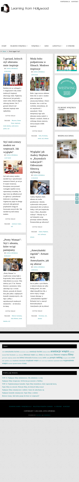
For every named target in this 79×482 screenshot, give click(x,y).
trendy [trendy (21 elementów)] (10, 360)
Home (4, 51)
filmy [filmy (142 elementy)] (71, 354)
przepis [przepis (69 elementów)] (53, 357)
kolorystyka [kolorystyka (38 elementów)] (28, 357)
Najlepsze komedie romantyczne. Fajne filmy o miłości (20, 393)
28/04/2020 (34, 75)
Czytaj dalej (10, 115)
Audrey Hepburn (43, 231)
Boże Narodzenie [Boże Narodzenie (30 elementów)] (11, 355)
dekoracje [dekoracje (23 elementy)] (21, 354)
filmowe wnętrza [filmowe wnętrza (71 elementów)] (60, 355)
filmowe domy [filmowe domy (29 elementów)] (49, 355)
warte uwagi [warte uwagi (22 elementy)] (44, 360)
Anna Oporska (12, 68)
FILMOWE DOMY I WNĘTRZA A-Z (20, 406)
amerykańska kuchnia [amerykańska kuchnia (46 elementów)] (12, 351)
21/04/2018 (34, 178)
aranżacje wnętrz (16, 224)
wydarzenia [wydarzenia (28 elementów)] (50, 360)
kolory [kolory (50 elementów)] (22, 358)
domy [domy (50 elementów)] (41, 355)
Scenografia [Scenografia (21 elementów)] (65, 357)
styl (8, 128)
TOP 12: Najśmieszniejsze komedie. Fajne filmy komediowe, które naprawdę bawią (29, 384)
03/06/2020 (7, 71)
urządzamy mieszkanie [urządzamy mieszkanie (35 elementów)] (19, 360)
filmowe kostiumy (17, 316)
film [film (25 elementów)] (44, 355)
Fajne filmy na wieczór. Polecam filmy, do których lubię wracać (23, 387)
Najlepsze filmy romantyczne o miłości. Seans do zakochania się (23, 390)
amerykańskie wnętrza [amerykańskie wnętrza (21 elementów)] (24, 351)
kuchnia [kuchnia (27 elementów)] (40, 357)
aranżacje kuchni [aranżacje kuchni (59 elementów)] (35, 351)
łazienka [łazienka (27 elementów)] (10, 363)
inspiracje (17, 123)
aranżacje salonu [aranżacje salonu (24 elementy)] (46, 351)
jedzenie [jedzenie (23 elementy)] (14, 357)
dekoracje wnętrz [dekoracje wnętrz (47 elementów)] (29, 355)
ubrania (46, 138)
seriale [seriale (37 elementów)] (73, 357)
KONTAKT (74, 1)
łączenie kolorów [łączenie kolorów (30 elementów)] (17, 363)
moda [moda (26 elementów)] (48, 357)
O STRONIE (58, 406)
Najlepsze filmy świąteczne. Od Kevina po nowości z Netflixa (22, 381)
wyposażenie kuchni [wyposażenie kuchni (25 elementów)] (58, 360)
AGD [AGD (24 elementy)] (3, 351)
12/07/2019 (7, 158)
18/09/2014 (34, 270)
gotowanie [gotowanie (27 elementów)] (4, 357)
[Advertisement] (39, 29)
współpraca (65, 1)
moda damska (7, 126)
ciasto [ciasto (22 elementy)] (17, 354)
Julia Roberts (14, 318)
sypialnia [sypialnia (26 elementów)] (7, 360)
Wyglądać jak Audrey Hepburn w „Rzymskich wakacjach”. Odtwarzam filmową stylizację (39, 161)
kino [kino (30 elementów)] (18, 357)
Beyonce (14, 120)
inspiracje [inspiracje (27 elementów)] (10, 357)
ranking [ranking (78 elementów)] (59, 357)
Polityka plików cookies (43, 406)
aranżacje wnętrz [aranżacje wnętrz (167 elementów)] (60, 351)
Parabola (39, 415)
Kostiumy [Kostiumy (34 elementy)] (35, 357)
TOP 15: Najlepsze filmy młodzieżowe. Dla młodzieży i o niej (22, 378)
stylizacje (43, 234)
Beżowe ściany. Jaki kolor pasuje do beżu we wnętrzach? (20, 396)
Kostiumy (44, 135)
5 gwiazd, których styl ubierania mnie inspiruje (12, 62)
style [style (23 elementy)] (3, 360)
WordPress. (47, 415)
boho (40, 135)
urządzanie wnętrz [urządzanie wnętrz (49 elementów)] (32, 360)
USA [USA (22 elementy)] (40, 360)
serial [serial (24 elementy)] (69, 357)
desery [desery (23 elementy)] (37, 354)
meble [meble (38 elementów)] (44, 357)
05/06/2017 (7, 256)
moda (39, 138)
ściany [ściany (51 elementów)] (24, 363)
